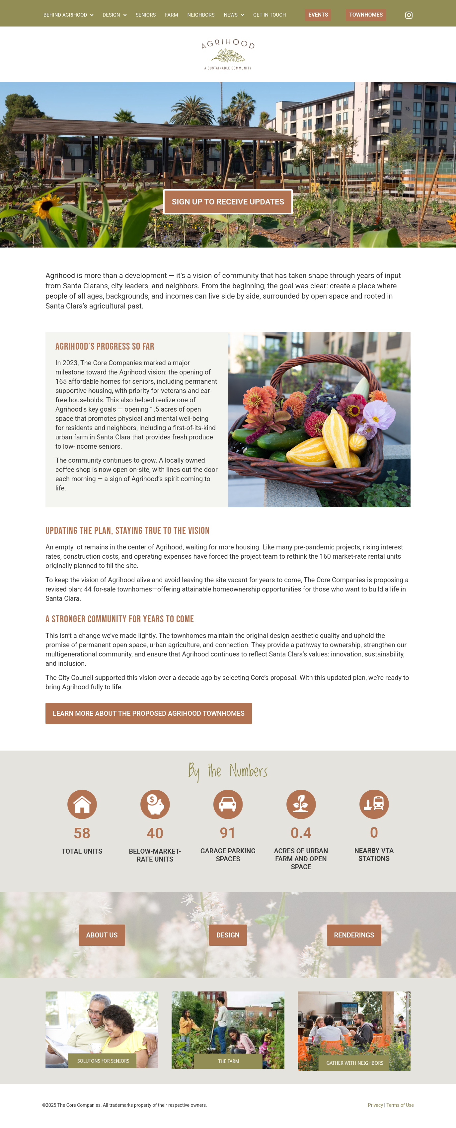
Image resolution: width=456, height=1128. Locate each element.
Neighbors (201, 15)
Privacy (375, 1105)
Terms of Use (400, 1105)
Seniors (146, 15)
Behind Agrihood (68, 15)
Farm (171, 15)
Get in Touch (269, 15)
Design (114, 15)
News (234, 15)
